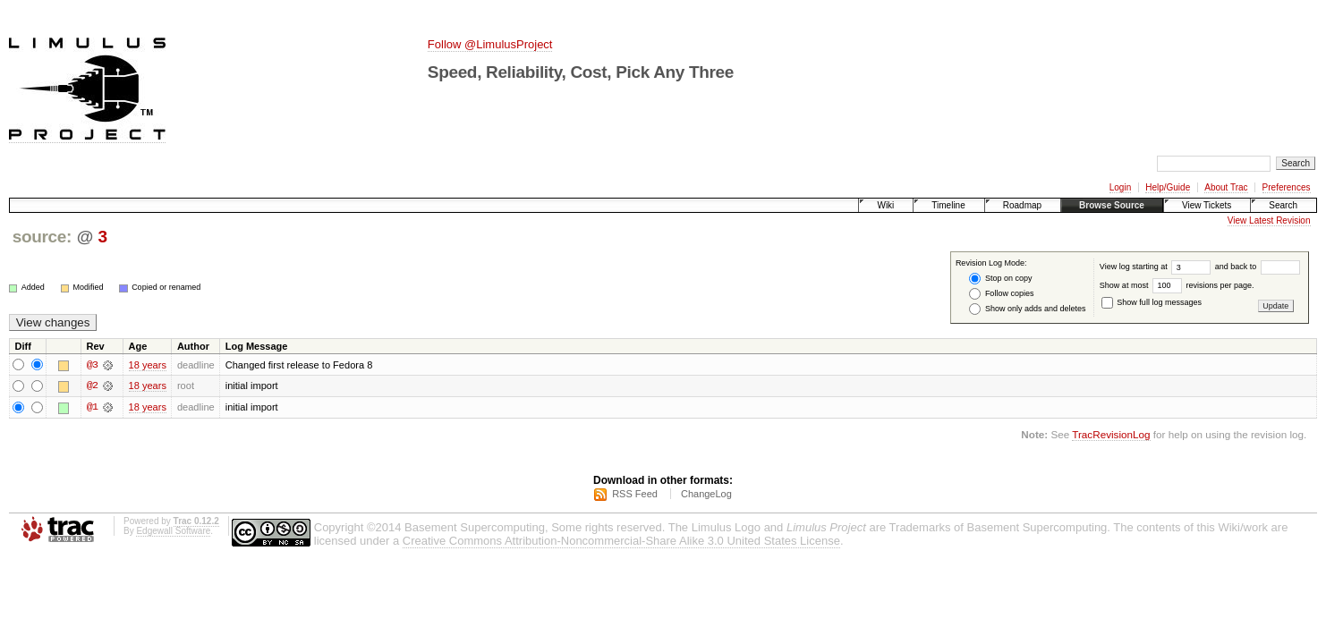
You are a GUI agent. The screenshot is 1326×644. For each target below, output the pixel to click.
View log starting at (1157, 266)
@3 (92, 365)
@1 (92, 408)
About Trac (1225, 187)
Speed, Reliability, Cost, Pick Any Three (581, 72)
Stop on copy (1000, 278)
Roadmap (1022, 205)
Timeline (948, 205)
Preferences (1286, 187)
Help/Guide (1167, 187)
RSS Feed (635, 494)
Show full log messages (1151, 302)
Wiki (885, 205)
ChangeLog (706, 494)
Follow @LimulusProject (490, 44)
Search (1283, 205)
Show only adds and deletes (1027, 309)
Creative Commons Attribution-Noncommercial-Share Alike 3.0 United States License (621, 541)
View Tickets (1206, 205)
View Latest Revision (1269, 220)
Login (1120, 187)
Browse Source (1111, 205)
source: (42, 236)
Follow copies (1001, 294)
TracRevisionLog (1111, 435)
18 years (147, 365)
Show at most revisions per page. (1177, 285)
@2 (92, 386)
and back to (1257, 266)
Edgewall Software (173, 532)
